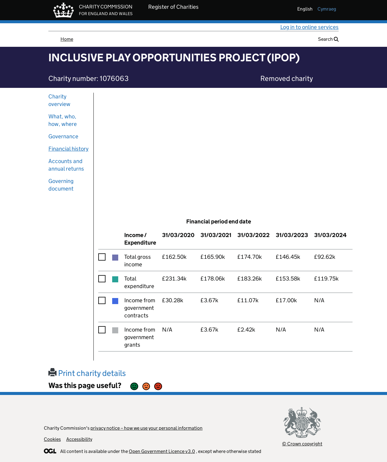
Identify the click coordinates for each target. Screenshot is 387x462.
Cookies (52, 439)
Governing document (60, 185)
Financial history (68, 148)
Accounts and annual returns (66, 165)
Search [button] (328, 39)
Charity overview (59, 100)
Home (66, 39)
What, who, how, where (62, 120)
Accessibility (79, 439)
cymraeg (326, 9)
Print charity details (87, 373)
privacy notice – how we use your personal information (146, 428)
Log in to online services (309, 27)
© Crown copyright (302, 444)
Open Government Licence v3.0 (162, 451)
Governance (63, 136)
